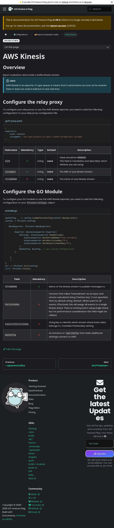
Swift (31, 460)
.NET (30, 439)
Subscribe (100, 454)
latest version (58, 25)
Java (31, 432)
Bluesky (88, 2)
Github (34, 508)
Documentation (37, 395)
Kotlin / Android (36, 464)
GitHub (65, 2)
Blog (30, 403)
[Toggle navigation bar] (4, 9)
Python (32, 442)
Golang (32, 428)
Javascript (34, 446)
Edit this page (12, 349)
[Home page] (6, 34)
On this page (12, 47)
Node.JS (32, 467)
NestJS (32, 478)
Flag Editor (34, 407)
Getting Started (37, 386)
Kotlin (31, 435)
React (31, 453)
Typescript (34, 450)
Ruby (31, 474)
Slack (34, 494)
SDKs (31, 399)
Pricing (31, 412)
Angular (32, 457)
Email (34, 512)
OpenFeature (35, 390)
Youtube (36, 505)
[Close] (112, 2)
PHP (30, 471)
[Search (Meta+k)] (99, 9)
